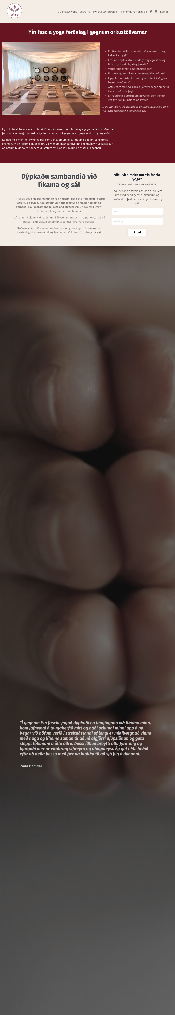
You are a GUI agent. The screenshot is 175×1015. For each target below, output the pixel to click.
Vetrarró (85, 11)
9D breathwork (67, 11)
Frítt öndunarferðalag (133, 11)
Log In (164, 11)
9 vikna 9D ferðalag (105, 11)
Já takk (137, 232)
